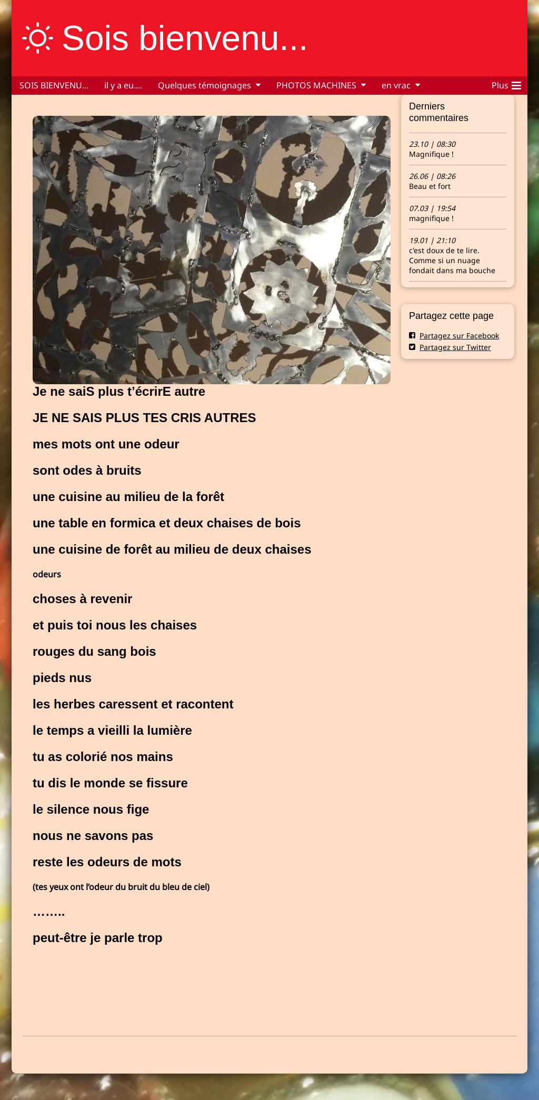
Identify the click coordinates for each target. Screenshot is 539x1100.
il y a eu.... (123, 85)
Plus (506, 83)
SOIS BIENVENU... (53, 85)
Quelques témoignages (204, 85)
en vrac (396, 85)
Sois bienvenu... (185, 37)
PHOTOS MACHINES (316, 85)
